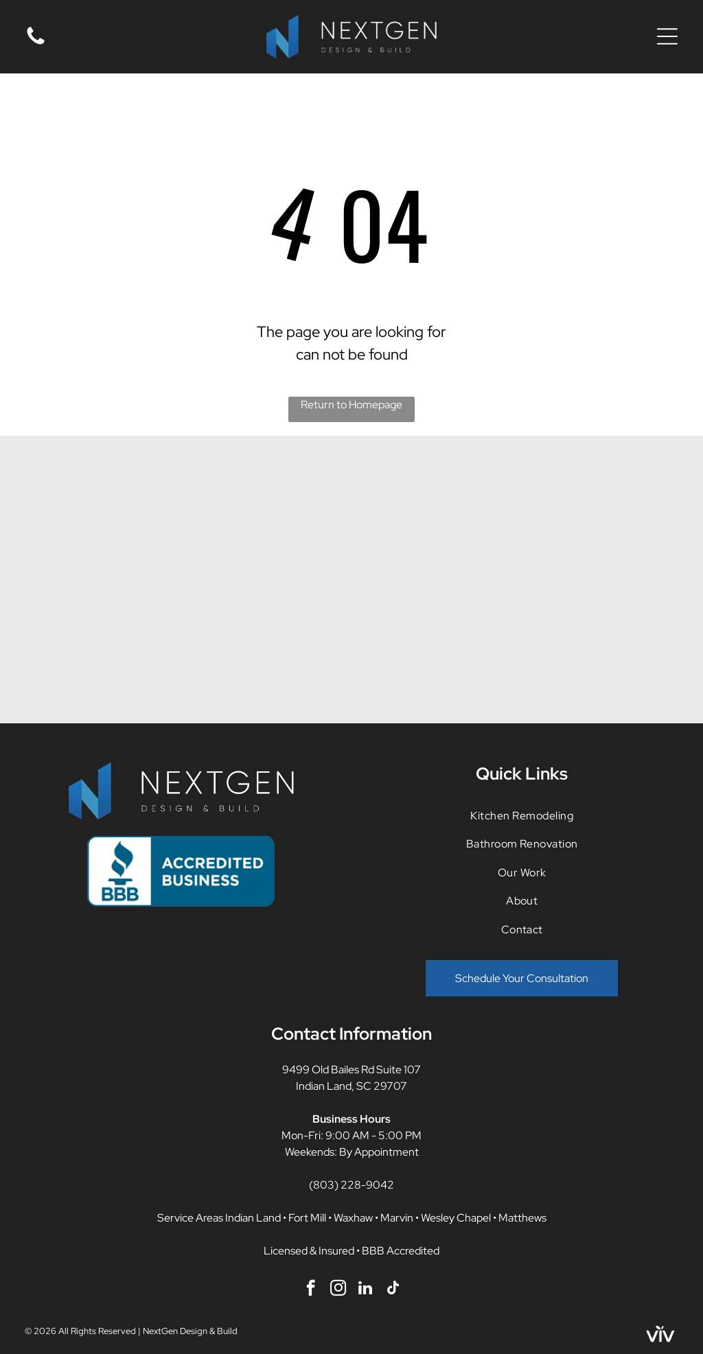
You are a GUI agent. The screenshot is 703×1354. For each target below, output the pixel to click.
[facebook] (311, 1289)
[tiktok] (393, 1289)
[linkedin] (366, 1289)
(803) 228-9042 (351, 1185)
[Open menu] (667, 36)
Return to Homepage (351, 404)
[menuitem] (522, 816)
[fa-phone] (36, 43)
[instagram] (338, 1289)
